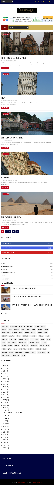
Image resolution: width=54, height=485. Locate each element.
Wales (23, 355)
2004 (5, 434)
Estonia (33, 333)
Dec (6, 410)
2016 (5, 387)
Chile (28, 329)
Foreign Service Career (9, 273)
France (45, 333)
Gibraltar (11, 336)
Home (4, 27)
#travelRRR (6, 34)
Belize (10, 329)
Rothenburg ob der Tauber (13, 57)
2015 (5, 389)
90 (13, 232)
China (33, 329)
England (27, 333)
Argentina (22, 326)
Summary (5, 269)
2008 (5, 408)
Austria (37, 326)
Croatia (40, 329)
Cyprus (46, 329)
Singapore (38, 349)
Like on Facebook (27, 243)
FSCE (4, 276)
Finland (40, 333)
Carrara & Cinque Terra (12, 137)
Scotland (30, 349)
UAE (48, 352)
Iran (11, 339)
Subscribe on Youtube (27, 252)
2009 (5, 405)
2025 (5, 366)
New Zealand (34, 346)
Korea (3, 342)
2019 (5, 379)
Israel (26, 339)
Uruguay (8, 355)
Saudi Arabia (22, 349)
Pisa (3, 97)
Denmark (14, 333)
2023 (5, 368)
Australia (29, 326)
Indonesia (4, 339)
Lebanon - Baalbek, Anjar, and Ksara (24, 288)
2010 (5, 402)
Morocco (16, 346)
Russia (15, 349)
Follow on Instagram (27, 248)
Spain (44, 349)
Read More (5, 68)
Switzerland (18, 352)
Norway (42, 346)
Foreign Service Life (8, 266)
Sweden (11, 352)
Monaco (10, 346)
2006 (5, 429)
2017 (5, 384)
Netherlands (25, 346)
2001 (5, 440)
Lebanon (14, 342)
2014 (5, 392)
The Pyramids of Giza (11, 217)
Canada (23, 329)
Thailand (26, 352)
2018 (5, 381)
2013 (5, 395)
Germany (4, 336)
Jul (6, 421)
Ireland (21, 339)
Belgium (4, 329)
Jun (6, 423)
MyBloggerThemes (37, 482)
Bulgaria (16, 329)
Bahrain (43, 326)
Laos (9, 342)
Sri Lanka (4, 352)
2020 (5, 376)
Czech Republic (6, 333)
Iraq (15, 339)
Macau (37, 342)
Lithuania (31, 342)
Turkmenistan (41, 352)
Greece (18, 336)
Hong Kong (33, 336)
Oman (47, 346)
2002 (5, 437)
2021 (5, 373)
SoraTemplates (21, 482)
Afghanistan (13, 326)
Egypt (20, 333)
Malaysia (44, 342)
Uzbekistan (16, 355)
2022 (5, 371)
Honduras (25, 336)
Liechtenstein (22, 342)
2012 (5, 397)
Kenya (48, 339)
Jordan (42, 339)
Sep (6, 418)
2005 (5, 432)
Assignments (6, 279)
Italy (32, 339)
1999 (5, 442)
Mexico (4, 346)
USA (3, 355)
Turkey (33, 352)
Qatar (9, 349)
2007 (5, 427)
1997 (5, 445)
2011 (4, 400)
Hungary (41, 336)
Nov (6, 415)
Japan (36, 339)
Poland (4, 349)
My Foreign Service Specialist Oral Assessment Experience (32, 305)
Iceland (47, 336)
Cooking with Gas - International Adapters (27, 296)
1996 (5, 448)
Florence (5, 177)
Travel (4, 263)
